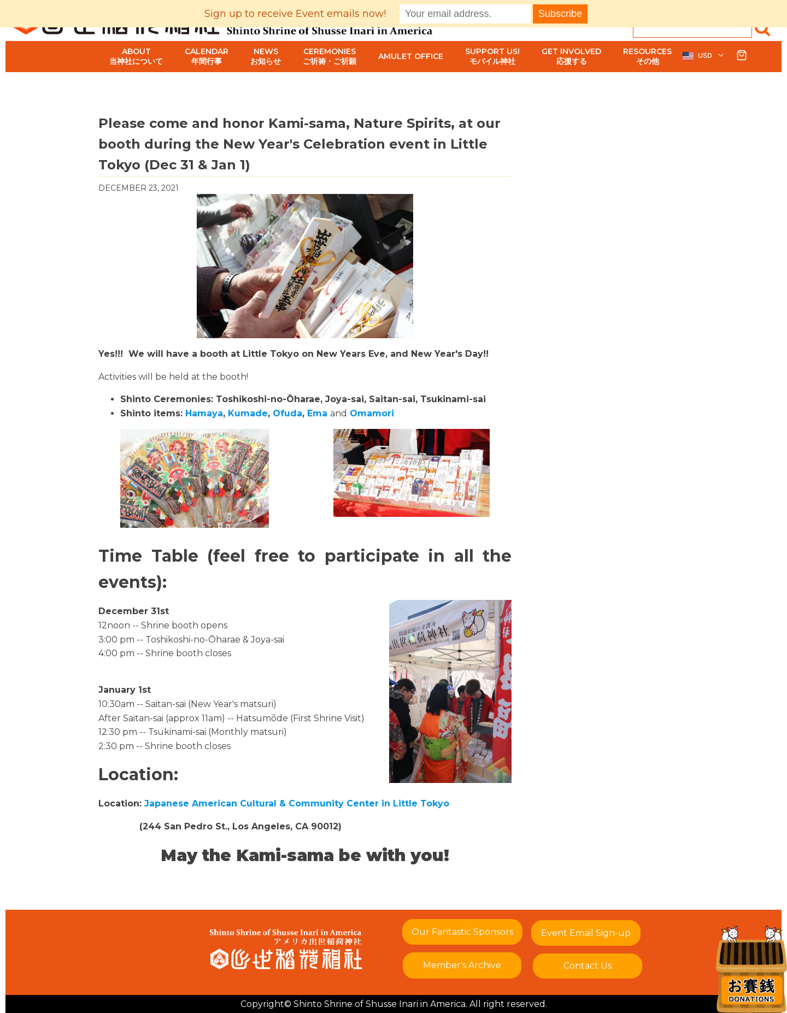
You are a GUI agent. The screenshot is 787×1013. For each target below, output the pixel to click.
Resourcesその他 (647, 56)
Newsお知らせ (265, 56)
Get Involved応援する (571, 56)
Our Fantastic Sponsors (462, 932)
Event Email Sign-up (586, 933)
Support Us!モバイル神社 (492, 56)
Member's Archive (462, 965)
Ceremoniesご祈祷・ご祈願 (329, 56)
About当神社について (136, 56)
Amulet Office (410, 56)
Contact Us (587, 966)
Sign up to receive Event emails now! (295, 14)
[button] (704, 56)
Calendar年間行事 (206, 56)
